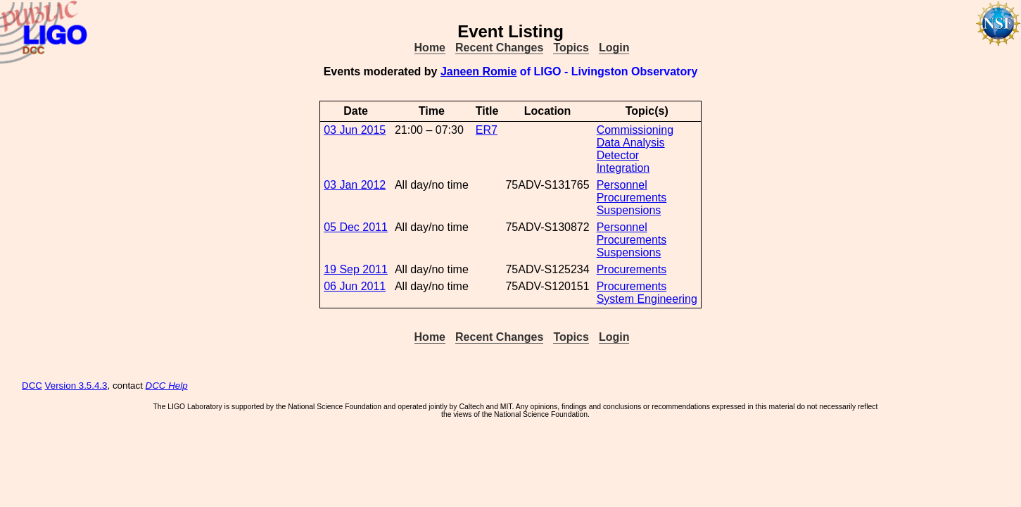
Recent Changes (499, 48)
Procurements (632, 198)
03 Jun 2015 (355, 130)
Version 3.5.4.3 (76, 385)
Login (614, 48)
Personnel (622, 185)
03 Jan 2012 (355, 185)
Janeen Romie (478, 71)
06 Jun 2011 (355, 286)
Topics (570, 48)
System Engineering (647, 299)
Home (429, 48)
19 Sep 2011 (356, 269)
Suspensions (629, 210)
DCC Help (167, 385)
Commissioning (635, 130)
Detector (618, 155)
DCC (32, 385)
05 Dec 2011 (356, 227)
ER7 (486, 130)
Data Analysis (631, 143)
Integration (623, 168)
